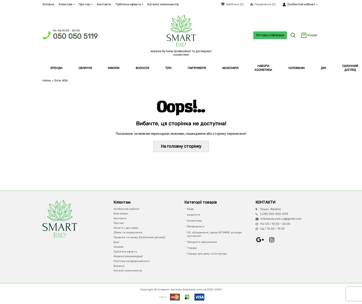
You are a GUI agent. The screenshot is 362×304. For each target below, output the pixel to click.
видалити (193, 214)
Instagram (271, 239)
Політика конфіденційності (132, 261)
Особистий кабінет (127, 209)
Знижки (119, 246)
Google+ (260, 239)
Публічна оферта (129, 4)
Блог (117, 242)
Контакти (104, 4)
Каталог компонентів (163, 4)
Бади (190, 209)
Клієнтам (66, 4)
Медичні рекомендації (128, 256)
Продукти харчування (202, 242)
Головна (48, 4)
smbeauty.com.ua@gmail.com (281, 218)
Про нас (85, 4)
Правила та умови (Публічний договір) (139, 237)
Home (46, 80)
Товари (192, 248)
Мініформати (195, 226)
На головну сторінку (181, 146)
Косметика (194, 220)
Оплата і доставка (126, 227)
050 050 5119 (75, 36)
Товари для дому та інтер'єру (207, 253)
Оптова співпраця (270, 35)
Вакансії (119, 266)
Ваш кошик (121, 213)
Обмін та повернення (128, 232)
